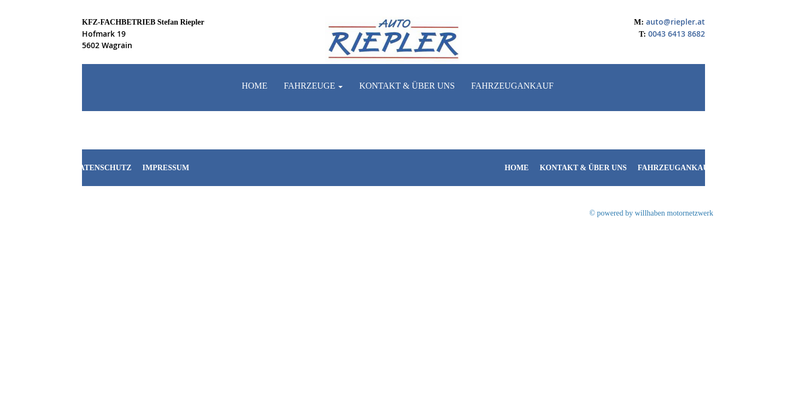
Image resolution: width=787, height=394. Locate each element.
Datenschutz (103, 168)
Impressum (166, 168)
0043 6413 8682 (676, 33)
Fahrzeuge (313, 85)
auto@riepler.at (675, 21)
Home (254, 85)
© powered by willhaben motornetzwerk (651, 213)
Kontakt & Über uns (407, 85)
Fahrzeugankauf (512, 85)
